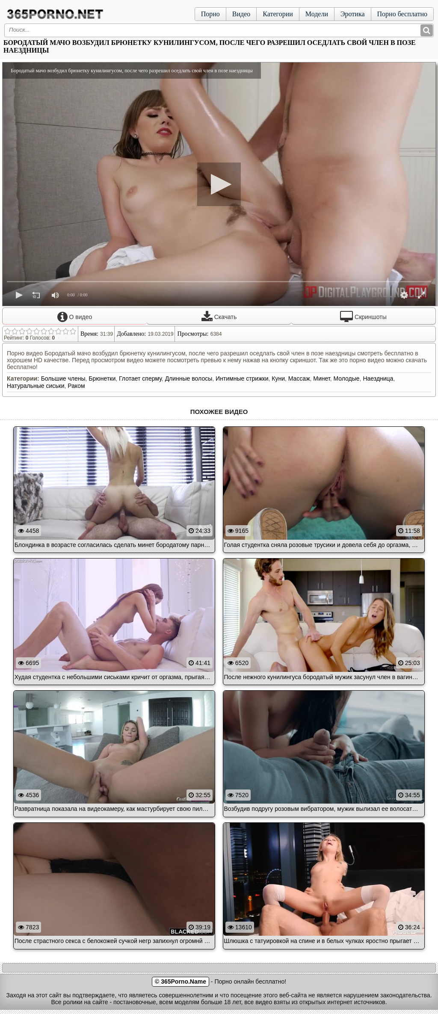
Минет (321, 378)
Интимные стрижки (242, 378)
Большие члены (63, 378)
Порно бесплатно (402, 14)
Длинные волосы (189, 378)
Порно (210, 14)
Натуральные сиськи (36, 385)
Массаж (299, 378)
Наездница (378, 378)
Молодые (346, 378)
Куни (278, 378)
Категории (278, 14)
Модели (316, 14)
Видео (241, 14)
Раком (76, 385)
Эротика (352, 14)
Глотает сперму (140, 378)
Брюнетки (102, 378)
